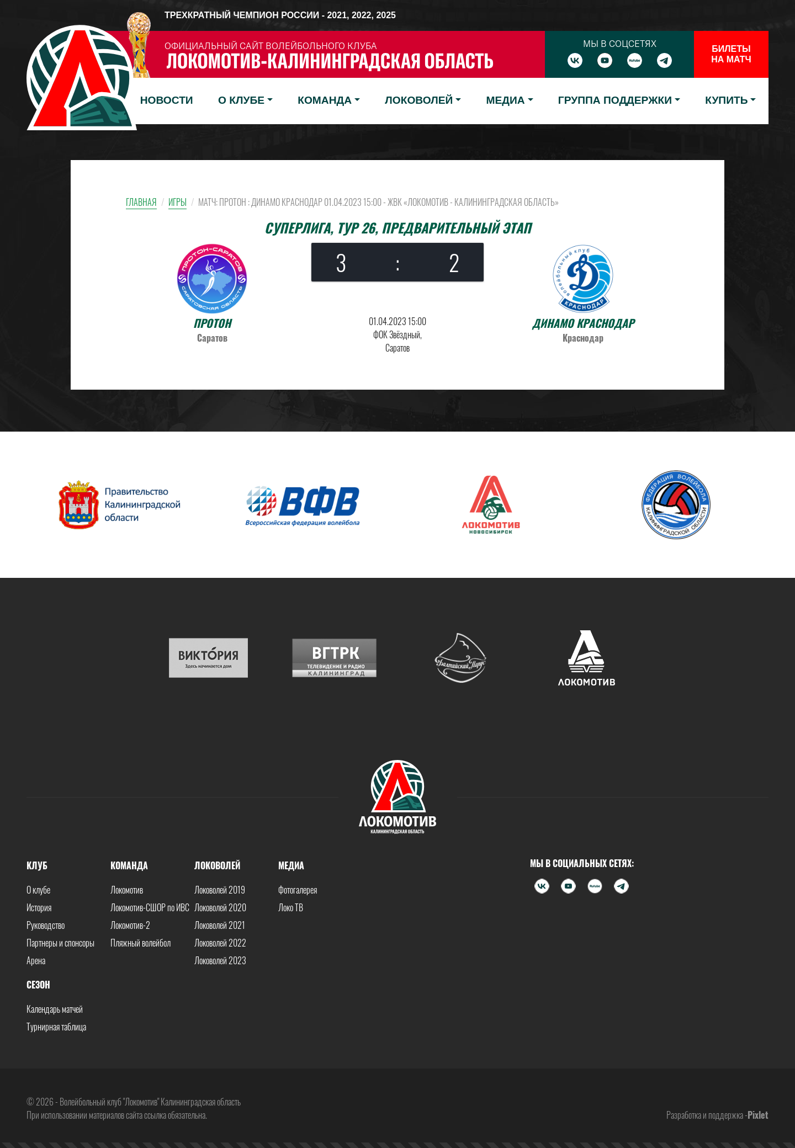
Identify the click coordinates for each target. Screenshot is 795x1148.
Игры (177, 202)
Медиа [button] (505, 100)
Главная (141, 202)
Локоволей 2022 (220, 942)
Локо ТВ (290, 907)
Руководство (45, 925)
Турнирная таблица (56, 1026)
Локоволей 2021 (219, 925)
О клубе (38, 889)
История (38, 907)
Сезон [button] (38, 984)
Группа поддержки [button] (615, 100)
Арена (35, 960)
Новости (166, 100)
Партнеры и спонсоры (60, 942)
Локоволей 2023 (220, 960)
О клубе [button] (241, 100)
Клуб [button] (36, 865)
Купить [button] (726, 100)
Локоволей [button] (419, 100)
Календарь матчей (54, 1009)
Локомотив (126, 889)
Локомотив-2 (130, 925)
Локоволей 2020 (220, 907)
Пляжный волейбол (140, 942)
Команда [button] (325, 100)
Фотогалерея (297, 889)
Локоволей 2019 (219, 889)
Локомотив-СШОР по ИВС (149, 907)
